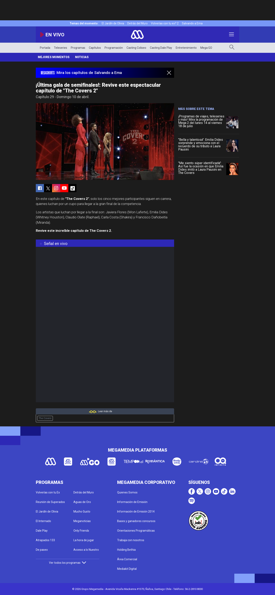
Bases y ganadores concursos (136, 521)
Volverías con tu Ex (48, 492)
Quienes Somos (127, 492)
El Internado (43, 521)
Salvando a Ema (192, 23)
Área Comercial (127, 559)
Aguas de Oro (82, 502)
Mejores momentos (54, 57)
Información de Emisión (132, 502)
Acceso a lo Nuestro (86, 549)
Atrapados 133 (45, 540)
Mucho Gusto (81, 511)
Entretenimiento (186, 47)
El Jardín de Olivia (113, 23)
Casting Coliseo (136, 47)
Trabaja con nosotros (130, 540)
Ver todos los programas (67, 562)
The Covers (45, 418)
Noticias (82, 57)
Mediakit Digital (127, 568)
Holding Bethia (126, 549)
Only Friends (81, 530)
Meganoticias (82, 521)
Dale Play (42, 530)
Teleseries (60, 47)
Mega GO (206, 47)
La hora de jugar (83, 540)
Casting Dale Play (161, 47)
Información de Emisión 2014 (136, 511)
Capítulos (95, 47)
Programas (78, 47)
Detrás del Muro (137, 23)
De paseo (42, 549)
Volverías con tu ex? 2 (165, 23)
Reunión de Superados (50, 502)
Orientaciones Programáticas (136, 530)
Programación (114, 47)
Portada (45, 47)
